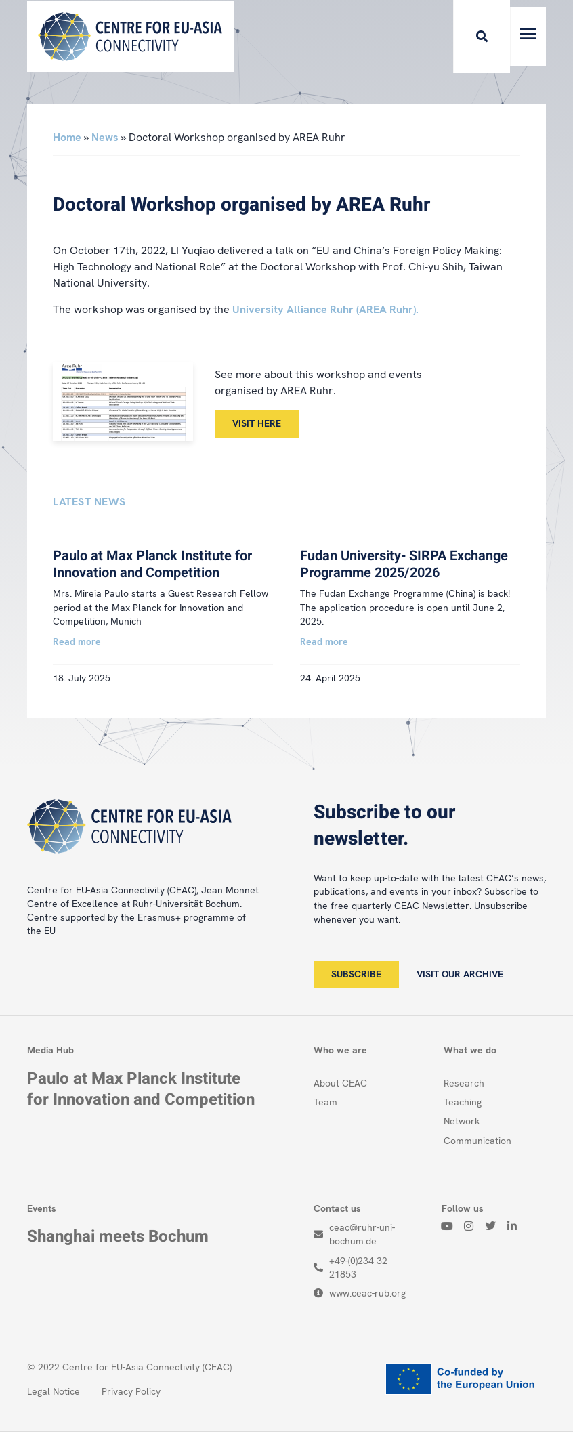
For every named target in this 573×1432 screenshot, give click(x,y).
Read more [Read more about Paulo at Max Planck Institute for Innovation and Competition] (77, 642)
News (105, 137)
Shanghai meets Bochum (118, 1236)
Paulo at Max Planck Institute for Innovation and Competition (152, 564)
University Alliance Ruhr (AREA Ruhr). (325, 309)
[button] (462, 36)
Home (67, 137)
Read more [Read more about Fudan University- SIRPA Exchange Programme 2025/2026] (324, 642)
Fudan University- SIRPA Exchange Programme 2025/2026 (404, 564)
